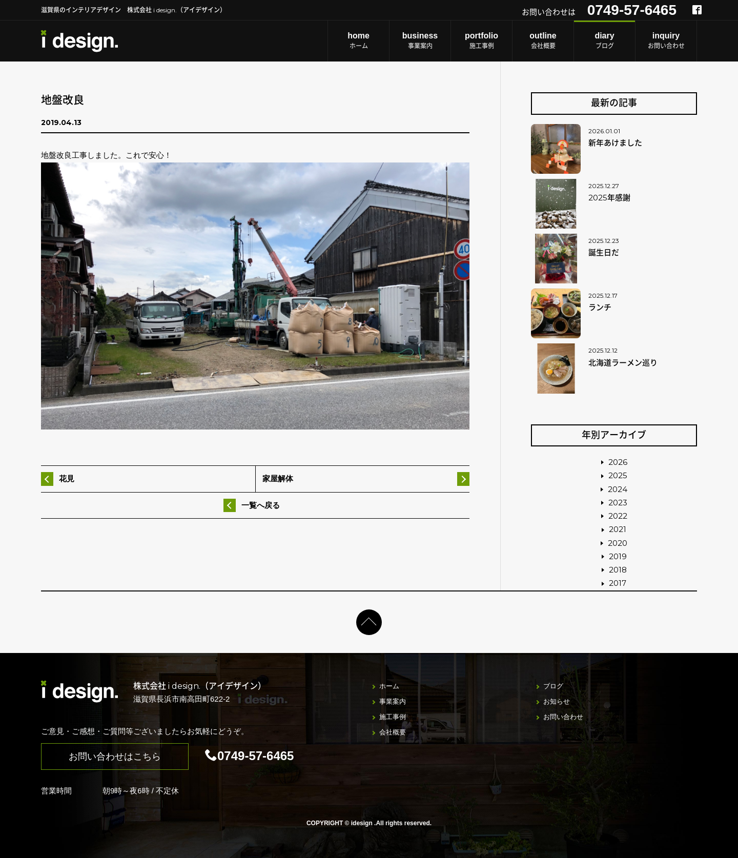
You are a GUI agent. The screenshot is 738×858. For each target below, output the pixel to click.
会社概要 (542, 40)
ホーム (358, 40)
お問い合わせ (666, 40)
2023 (617, 502)
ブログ (604, 40)
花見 (66, 478)
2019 (618, 556)
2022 (617, 516)
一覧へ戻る (260, 505)
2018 (618, 570)
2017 (617, 583)
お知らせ (556, 701)
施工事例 (481, 40)
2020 (617, 543)
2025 (617, 475)
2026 (617, 462)
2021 (617, 529)
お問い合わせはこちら (115, 756)
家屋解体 (277, 478)
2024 (617, 489)
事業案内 (419, 40)
